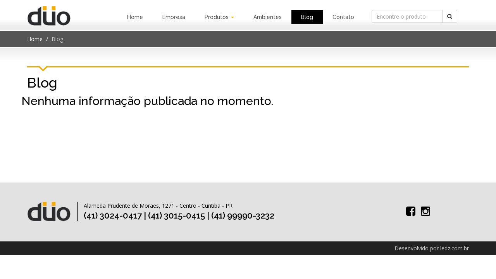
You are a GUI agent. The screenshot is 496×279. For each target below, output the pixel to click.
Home (135, 17)
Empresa (173, 17)
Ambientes (267, 17)
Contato (343, 17)
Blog (307, 17)
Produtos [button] (219, 17)
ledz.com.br (454, 248)
